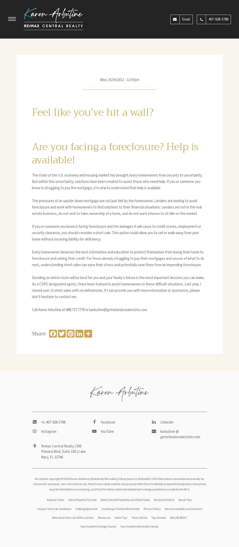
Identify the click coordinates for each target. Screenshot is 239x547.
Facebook (108, 422)
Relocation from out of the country (73, 518)
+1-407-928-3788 (53, 422)
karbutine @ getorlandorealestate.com (180, 434)
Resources (104, 518)
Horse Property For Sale (82, 500)
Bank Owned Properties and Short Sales (125, 500)
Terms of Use (139, 518)
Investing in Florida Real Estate (121, 509)
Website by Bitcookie (103, 479)
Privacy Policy (152, 509)
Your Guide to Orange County (98, 527)
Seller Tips (121, 518)
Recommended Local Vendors (183, 509)
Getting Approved (87, 509)
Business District (164, 500)
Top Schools (158, 518)
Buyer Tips (185, 500)
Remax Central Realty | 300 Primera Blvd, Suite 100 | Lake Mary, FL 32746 (63, 452)
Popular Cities (55, 500)
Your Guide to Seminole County (139, 527)
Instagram (48, 431)
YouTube (107, 431)
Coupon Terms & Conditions (54, 509)
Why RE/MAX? (178, 518)
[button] (12, 19)
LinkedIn (167, 422)
